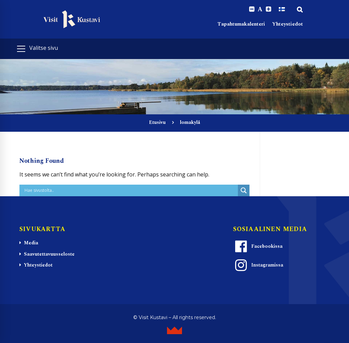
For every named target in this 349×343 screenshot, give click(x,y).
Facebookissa (258, 246)
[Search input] (130, 190)
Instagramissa (258, 265)
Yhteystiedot (287, 24)
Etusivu (157, 122)
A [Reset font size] (260, 9)
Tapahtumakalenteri (241, 24)
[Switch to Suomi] (282, 9)
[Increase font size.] (268, 9)
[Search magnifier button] (243, 190)
